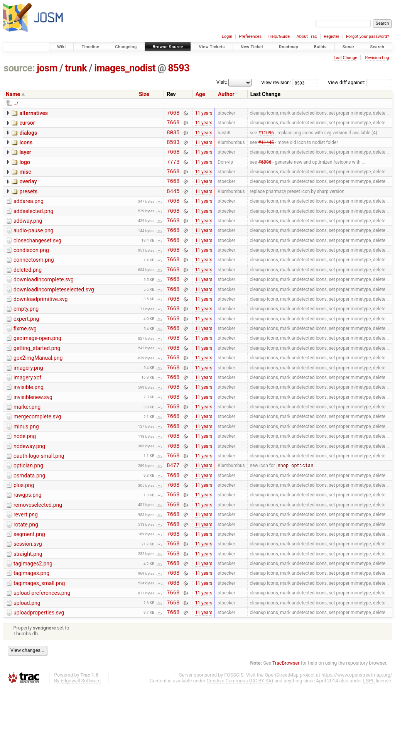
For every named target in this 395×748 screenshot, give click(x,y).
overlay (28, 189)
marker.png (27, 441)
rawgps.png (28, 540)
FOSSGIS (233, 735)
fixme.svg (25, 354)
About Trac (307, 36)
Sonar (348, 46)
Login (227, 36)
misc (25, 179)
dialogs (28, 135)
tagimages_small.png (39, 639)
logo (24, 168)
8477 (173, 507)
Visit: (221, 82)
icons (25, 146)
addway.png (28, 233)
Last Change (345, 57)
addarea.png (29, 211)
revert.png (26, 562)
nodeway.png (29, 485)
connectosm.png (34, 277)
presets (28, 201)
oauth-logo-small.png (39, 496)
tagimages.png (31, 627)
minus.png (26, 463)
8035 (173, 135)
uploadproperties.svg (39, 671)
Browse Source (168, 46)
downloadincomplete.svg (44, 299)
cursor (27, 124)
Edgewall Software (81, 741)
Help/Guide (279, 36)
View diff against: (360, 82)
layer (25, 157)
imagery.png (28, 398)
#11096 (266, 135)
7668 (173, 113)
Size (144, 94)
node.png (25, 474)
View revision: (276, 82)
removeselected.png (38, 551)
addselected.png (33, 223)
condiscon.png (31, 266)
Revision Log (377, 57)
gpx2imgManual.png (38, 387)
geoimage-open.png (37, 365)
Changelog (126, 46)
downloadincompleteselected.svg (54, 310)
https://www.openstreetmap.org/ (356, 735)
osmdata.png (29, 518)
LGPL (369, 741)
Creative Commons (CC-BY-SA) (240, 741)
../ (16, 103)
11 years (204, 113)
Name (13, 94)
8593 (178, 68)
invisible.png (29, 419)
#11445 (266, 146)
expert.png (26, 343)
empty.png (26, 332)
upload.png (27, 661)
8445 (173, 201)
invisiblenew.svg (33, 431)
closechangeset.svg (37, 255)
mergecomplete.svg (37, 452)
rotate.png (26, 573)
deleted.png (28, 288)
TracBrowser (286, 723)
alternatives (33, 113)
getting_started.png (37, 376)
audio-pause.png (33, 244)
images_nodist (124, 68)
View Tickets (212, 46)
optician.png (28, 507)
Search (377, 46)
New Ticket (252, 46)
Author (226, 94)
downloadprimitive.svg (41, 321)
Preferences (250, 36)
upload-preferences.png (42, 649)
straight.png (28, 606)
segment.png (29, 584)
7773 (173, 168)
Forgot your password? (367, 36)
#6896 (264, 168)
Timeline (90, 46)
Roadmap (288, 46)
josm (47, 68)
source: (19, 68)
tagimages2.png (33, 617)
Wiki (61, 46)
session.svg (28, 595)
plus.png (24, 529)
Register (331, 36)
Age (200, 94)
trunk (76, 68)
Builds (320, 46)
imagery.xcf (27, 409)
